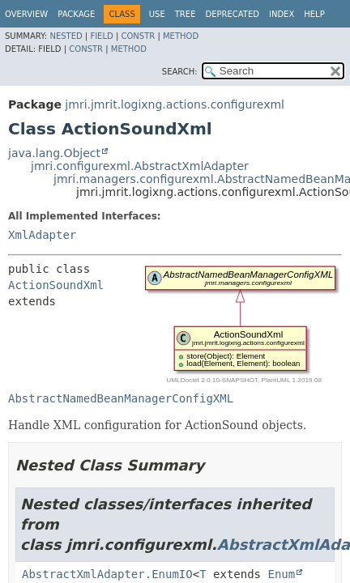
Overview (26, 14)
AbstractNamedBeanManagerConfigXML (120, 398)
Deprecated (232, 14)
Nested (65, 36)
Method (180, 36)
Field (101, 36)
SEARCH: (180, 71)
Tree (185, 14)
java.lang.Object (54, 153)
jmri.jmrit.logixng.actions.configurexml (174, 104)
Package (76, 14)
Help (314, 14)
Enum (281, 574)
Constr (138, 36)
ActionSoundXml (56, 285)
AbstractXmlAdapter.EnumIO (107, 574)
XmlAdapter (42, 234)
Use (157, 14)
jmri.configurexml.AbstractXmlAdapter (140, 166)
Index (281, 14)
